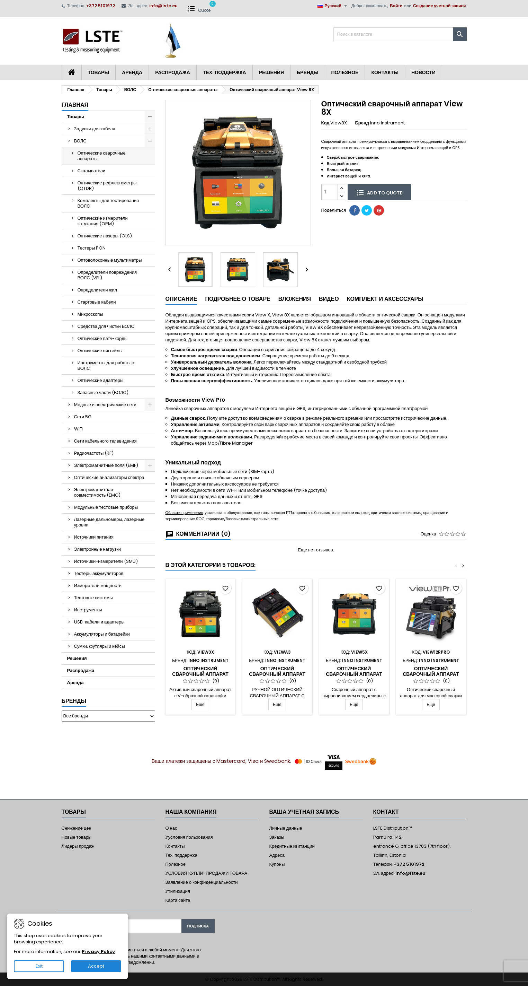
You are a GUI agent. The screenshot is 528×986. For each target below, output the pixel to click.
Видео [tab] (329, 299)
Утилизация (177, 891)
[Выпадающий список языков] (333, 6)
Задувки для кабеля (94, 128)
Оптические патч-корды (103, 338)
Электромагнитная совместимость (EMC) (97, 492)
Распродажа (172, 72)
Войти (396, 6)
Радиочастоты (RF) (94, 453)
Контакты (384, 72)
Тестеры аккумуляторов (99, 573)
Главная (75, 105)
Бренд (362, 123)
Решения (271, 72)
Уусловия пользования (189, 837)
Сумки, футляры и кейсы (99, 646)
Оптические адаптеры (101, 380)
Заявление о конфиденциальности (201, 882)
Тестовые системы (93, 597)
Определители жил (97, 290)
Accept (96, 966)
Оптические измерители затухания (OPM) (103, 221)
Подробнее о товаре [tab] (237, 299)
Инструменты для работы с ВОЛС (106, 365)
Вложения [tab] (294, 299)
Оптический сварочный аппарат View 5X (354, 674)
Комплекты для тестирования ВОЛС (108, 203)
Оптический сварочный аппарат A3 (277, 674)
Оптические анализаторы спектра (109, 477)
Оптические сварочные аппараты (102, 156)
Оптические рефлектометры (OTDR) (107, 186)
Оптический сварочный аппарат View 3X (200, 674)
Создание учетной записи (439, 6)
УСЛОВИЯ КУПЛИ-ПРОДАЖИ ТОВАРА (206, 873)
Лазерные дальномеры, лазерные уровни (109, 522)
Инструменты (88, 610)
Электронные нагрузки (97, 549)
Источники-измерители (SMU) (106, 561)
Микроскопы (90, 314)
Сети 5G (82, 416)
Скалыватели (92, 170)
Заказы (276, 837)
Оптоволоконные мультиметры (110, 260)
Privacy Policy (98, 951)
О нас (171, 828)
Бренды (308, 72)
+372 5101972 (100, 6)
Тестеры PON (92, 248)
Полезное (345, 72)
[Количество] (329, 192)
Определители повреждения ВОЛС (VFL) (107, 275)
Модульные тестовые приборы (106, 507)
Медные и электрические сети (105, 404)
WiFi (78, 429)
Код (325, 123)
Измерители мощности (98, 585)
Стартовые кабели (97, 302)
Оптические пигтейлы (100, 350)
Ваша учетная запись (304, 812)
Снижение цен (76, 828)
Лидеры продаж (78, 846)
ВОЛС (80, 141)
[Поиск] (400, 34)
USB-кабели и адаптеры (99, 622)
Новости (423, 72)
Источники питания (94, 537)
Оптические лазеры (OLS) (105, 236)
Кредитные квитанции (292, 846)
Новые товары (77, 837)
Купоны (277, 864)
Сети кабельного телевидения (105, 441)
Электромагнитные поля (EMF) (106, 465)
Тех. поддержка (224, 72)
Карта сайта (177, 900)
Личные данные (285, 828)
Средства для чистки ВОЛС (106, 326)
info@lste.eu (163, 6)
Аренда (132, 72)
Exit (39, 966)
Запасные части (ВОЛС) (103, 392)
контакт (386, 812)
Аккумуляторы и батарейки (102, 634)
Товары (98, 72)
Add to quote (379, 192)
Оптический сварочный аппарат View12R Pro (431, 674)
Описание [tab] (181, 299)
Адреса (277, 855)
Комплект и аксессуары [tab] (385, 299)
